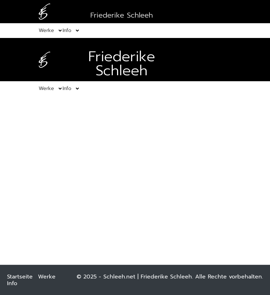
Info (12, 283)
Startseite (20, 276)
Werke (47, 276)
